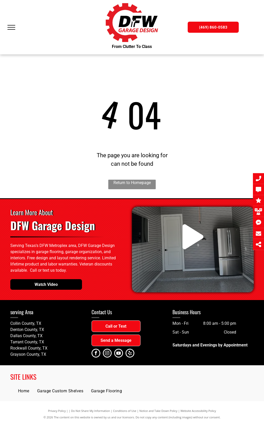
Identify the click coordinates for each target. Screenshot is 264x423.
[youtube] (118, 354)
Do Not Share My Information (90, 411)
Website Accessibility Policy (198, 411)
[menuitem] (23, 391)
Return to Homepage (132, 182)
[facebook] (96, 354)
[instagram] (107, 354)
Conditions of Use (124, 411)
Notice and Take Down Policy (158, 411)
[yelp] (130, 354)
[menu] (11, 27)
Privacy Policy (57, 411)
